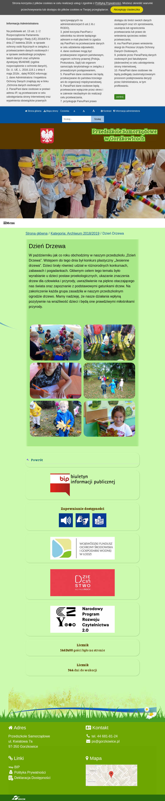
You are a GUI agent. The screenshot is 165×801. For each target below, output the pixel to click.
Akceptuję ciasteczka (127, 9)
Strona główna (33, 111)
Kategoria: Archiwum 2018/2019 (75, 233)
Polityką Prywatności (108, 3)
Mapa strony (51, 111)
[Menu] (82, 223)
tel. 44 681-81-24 (102, 736)
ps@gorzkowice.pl (103, 741)
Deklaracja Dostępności (29, 778)
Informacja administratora (126, 111)
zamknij (120, 97)
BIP (14, 767)
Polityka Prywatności (27, 772)
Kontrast (106, 111)
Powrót (37, 459)
